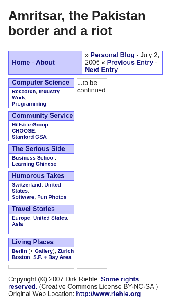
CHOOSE (23, 131)
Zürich (66, 251)
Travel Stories (33, 208)
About (45, 62)
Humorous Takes (38, 175)
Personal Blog (112, 55)
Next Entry (101, 69)
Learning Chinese (34, 164)
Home (21, 62)
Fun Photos (52, 197)
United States (50, 218)
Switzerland (26, 185)
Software (23, 197)
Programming (29, 104)
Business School (33, 158)
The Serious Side (38, 148)
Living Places (33, 242)
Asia (17, 224)
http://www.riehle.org (108, 293)
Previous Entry (130, 62)
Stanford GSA (29, 137)
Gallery (44, 251)
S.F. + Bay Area (52, 257)
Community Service (42, 115)
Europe (21, 218)
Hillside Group (30, 125)
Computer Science (40, 82)
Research (24, 91)
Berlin (19, 251)
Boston (21, 257)
